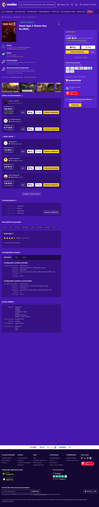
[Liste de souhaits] (72, 4)
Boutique (8, 17)
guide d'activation (18, 56)
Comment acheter (22, 458)
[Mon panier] (76, 4)
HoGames (12, 142)
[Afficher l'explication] (20, 121)
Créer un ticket (37, 462)
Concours (52, 460)
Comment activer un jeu (39, 460)
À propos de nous (7, 458)
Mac (16, 328)
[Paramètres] (63, 4)
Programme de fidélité (24, 462)
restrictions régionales (20, 49)
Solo (10, 227)
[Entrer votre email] (16, 491)
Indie (32, 227)
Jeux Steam (31, 17)
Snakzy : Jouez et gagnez (56, 465)
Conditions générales (68, 499)
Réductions (21, 465)
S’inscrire (93, 4)
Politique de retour (38, 465)
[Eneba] (9, 4)
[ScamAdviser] (73, 80)
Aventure (47, 227)
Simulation (25, 227)
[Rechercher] (37, 4)
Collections (21, 460)
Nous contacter (6, 460)
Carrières (4, 462)
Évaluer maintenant (51, 212)
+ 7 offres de (80, 57)
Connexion (84, 4)
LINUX (24, 257)
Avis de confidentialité (80, 499)
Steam (14, 54)
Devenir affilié (53, 462)
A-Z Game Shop (14, 119)
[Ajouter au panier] (92, 52)
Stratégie (39, 227)
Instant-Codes (13, 158)
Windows (18, 326)
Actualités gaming (54, 458)
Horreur (17, 227)
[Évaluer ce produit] (10, 238)
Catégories (16, 17)
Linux (16, 329)
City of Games (13, 175)
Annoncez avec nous (72, 460)
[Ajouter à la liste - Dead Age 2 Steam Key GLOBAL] (58, 24)
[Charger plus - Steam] (3, 54)
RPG (54, 227)
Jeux (23, 17)
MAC (16, 257)
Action (5, 227)
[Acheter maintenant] (73, 47)
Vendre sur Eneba (71, 458)
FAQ (34, 458)
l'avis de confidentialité (40, 494)
